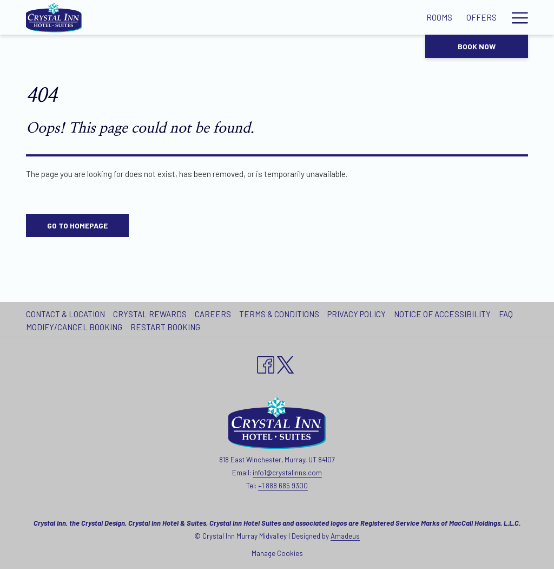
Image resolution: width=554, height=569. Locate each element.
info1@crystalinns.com (287, 472)
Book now (477, 46)
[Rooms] (142, 17)
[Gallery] (339, 17)
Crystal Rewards (150, 314)
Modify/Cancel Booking (74, 327)
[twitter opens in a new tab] (285, 362)
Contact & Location (65, 314)
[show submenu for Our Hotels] (523, 17)
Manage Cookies (277, 553)
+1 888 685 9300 (283, 485)
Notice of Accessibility (442, 314)
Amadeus (345, 536)
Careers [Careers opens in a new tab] (214, 314)
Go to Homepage (77, 225)
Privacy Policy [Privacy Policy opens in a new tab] (357, 314)
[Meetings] (288, 17)
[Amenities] (234, 17)
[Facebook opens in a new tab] (265, 362)
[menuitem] (66, 314)
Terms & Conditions (279, 314)
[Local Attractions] (411, 17)
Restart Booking (165, 327)
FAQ (506, 314)
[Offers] (184, 17)
